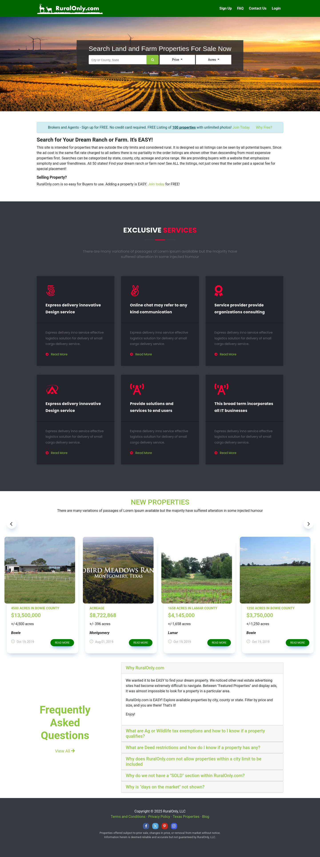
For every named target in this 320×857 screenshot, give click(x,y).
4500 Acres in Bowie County (35, 608)
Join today (156, 184)
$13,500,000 (26, 615)
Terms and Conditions (128, 816)
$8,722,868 (103, 615)
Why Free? (264, 127)
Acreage (97, 608)
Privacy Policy (159, 816)
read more (62, 642)
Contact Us (257, 8)
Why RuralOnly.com (145, 668)
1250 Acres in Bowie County (270, 608)
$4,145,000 (181, 615)
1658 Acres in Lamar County (192, 608)
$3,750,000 (259, 615)
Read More (57, 354)
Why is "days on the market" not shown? (165, 787)
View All (65, 751)
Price (176, 59)
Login (276, 8)
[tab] (202, 668)
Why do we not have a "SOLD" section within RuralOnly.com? (185, 775)
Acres (212, 59)
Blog (205, 816)
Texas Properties (186, 816)
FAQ (240, 8)
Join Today (241, 127)
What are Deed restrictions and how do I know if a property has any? (193, 747)
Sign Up (225, 8)
